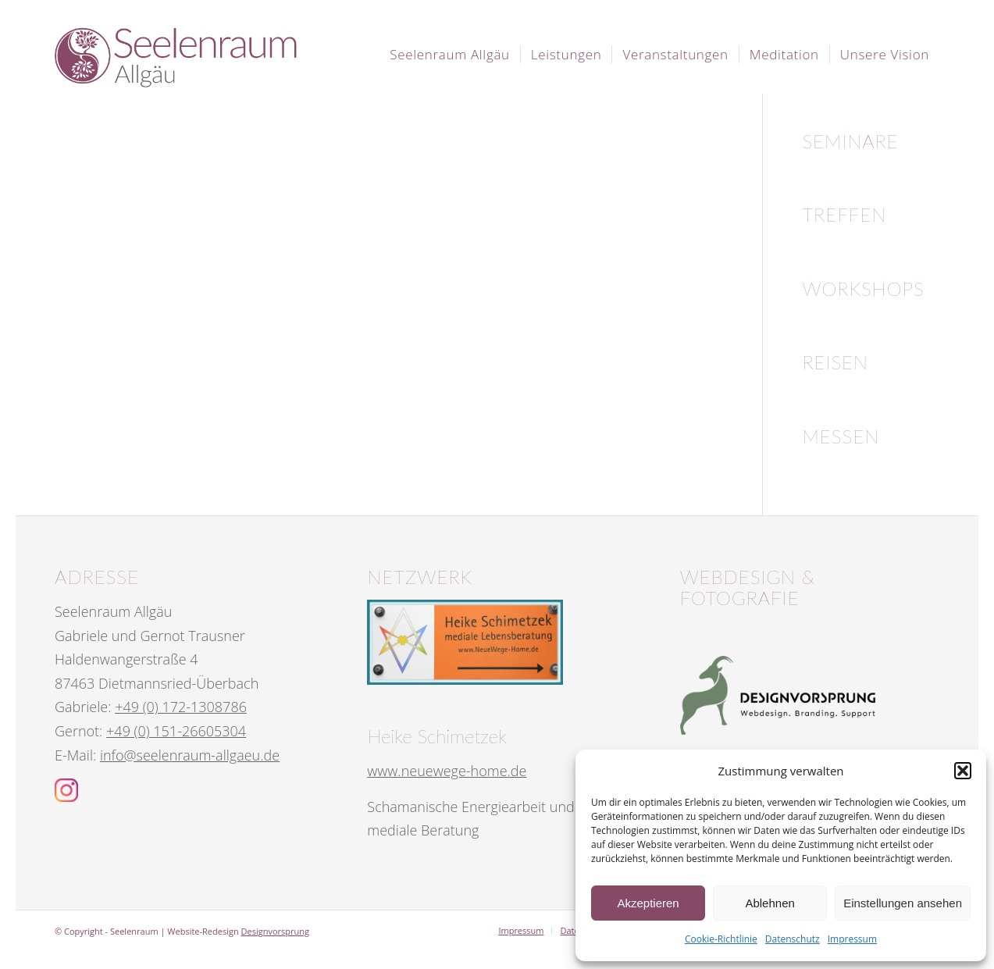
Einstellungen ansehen (902, 903)
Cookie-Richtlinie (721, 939)
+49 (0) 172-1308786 (181, 706)
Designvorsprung (275, 931)
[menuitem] (449, 55)
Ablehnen (769, 903)
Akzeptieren (648, 903)
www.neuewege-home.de (446, 770)
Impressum (852, 939)
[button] (963, 770)
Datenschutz (792, 939)
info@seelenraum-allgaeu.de (190, 755)
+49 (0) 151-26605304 (176, 730)
